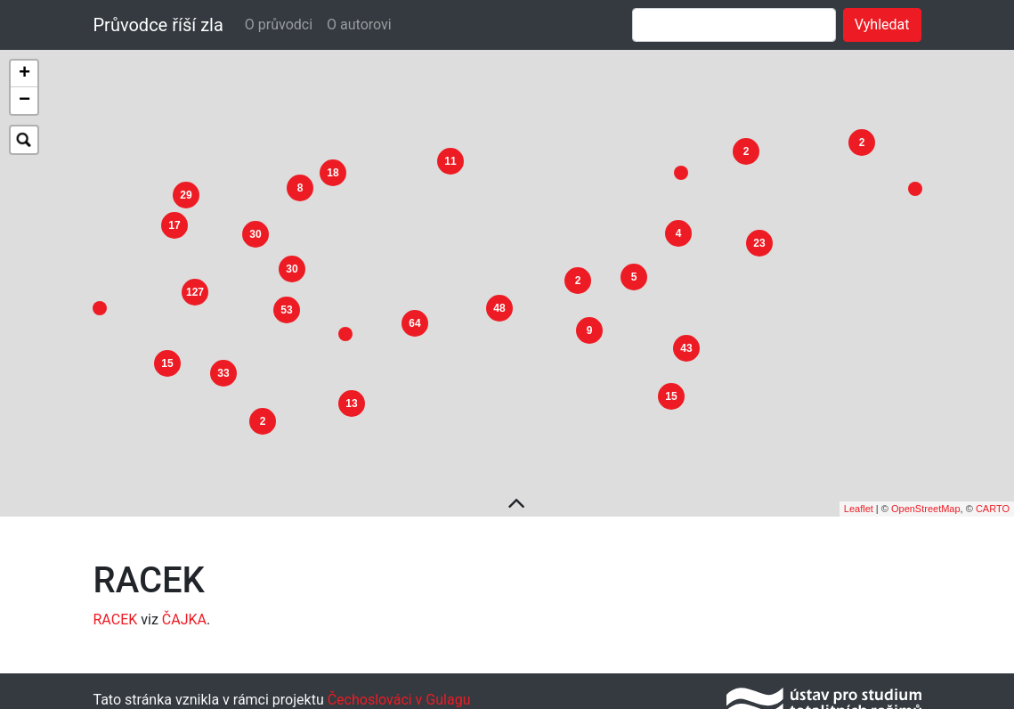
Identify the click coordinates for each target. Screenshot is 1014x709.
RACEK (115, 612)
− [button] (24, 100)
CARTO (993, 501)
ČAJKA (184, 612)
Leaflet (858, 501)
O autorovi (359, 24)
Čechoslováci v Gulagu (397, 692)
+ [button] (24, 74)
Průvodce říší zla (158, 25)
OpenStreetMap (926, 501)
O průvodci (278, 24)
